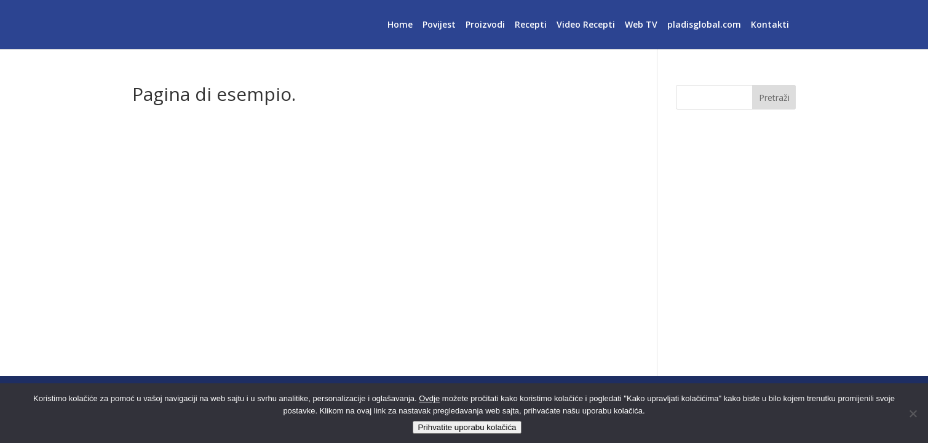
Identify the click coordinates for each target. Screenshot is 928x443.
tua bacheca (345, 339)
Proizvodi (485, 25)
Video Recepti (586, 25)
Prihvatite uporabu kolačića (467, 427)
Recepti (531, 25)
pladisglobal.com (704, 25)
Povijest (439, 25)
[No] (912, 413)
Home (400, 25)
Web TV (641, 25)
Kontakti (770, 25)
